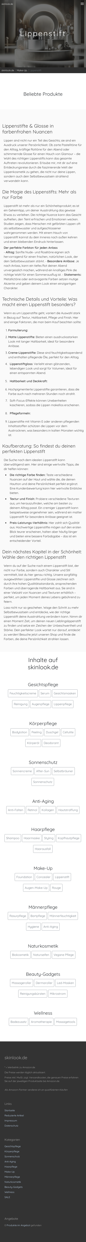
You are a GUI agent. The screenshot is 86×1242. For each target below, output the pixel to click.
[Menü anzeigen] (82, 3)
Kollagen (48, 810)
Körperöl (33, 743)
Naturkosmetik (13, 1181)
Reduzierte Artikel (14, 1115)
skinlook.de (7, 4)
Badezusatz (19, 1022)
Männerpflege (12, 1176)
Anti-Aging (50, 926)
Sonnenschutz (42, 782)
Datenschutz (11, 1125)
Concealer (43, 877)
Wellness (9, 1192)
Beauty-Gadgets (14, 1186)
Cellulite (68, 732)
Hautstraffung (68, 810)
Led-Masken (65, 983)
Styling (48, 838)
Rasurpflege (17, 916)
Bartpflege (37, 916)
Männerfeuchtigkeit (63, 916)
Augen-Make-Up (36, 888)
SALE (7, 1197)
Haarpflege (11, 1166)
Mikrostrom (58, 993)
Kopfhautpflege (68, 838)
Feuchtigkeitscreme (23, 693)
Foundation (24, 877)
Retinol (32, 810)
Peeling (37, 732)
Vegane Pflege (64, 955)
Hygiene (33, 926)
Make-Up (10, 1171)
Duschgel (52, 732)
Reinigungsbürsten (32, 993)
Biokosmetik (20, 955)
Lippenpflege (63, 704)
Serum (45, 693)
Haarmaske (32, 838)
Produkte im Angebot (18, 1225)
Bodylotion (19, 732)
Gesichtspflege (13, 1146)
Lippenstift (62, 877)
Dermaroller (44, 983)
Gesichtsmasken (65, 693)
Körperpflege (12, 1151)
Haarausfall (43, 849)
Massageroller (21, 983)
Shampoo (12, 838)
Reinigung (20, 704)
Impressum (11, 1120)
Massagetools (65, 1022)
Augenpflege (40, 704)
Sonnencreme (22, 771)
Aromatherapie (41, 1022)
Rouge (56, 888)
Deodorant (51, 743)
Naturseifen (41, 955)
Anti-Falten (15, 810)
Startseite (10, 1110)
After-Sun (42, 771)
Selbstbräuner (63, 771)
